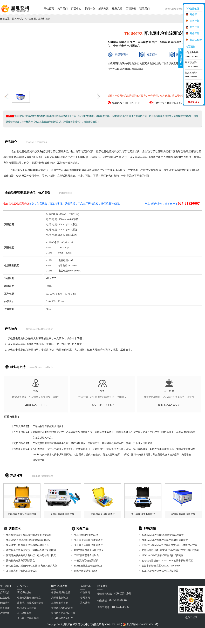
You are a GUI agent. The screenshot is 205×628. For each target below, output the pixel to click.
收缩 (180, 58)
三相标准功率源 (59, 603)
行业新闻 (85, 592)
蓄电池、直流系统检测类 (30, 603)
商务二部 (194, 27)
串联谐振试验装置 (26, 608)
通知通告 (85, 603)
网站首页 (49, 8)
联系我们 (144, 8)
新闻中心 (90, 8)
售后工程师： (113, 607)
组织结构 (5, 603)
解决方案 (103, 8)
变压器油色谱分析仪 (62, 618)
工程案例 (131, 8)
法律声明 (5, 613)
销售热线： (112, 600)
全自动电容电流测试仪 (24, 151)
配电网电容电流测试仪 (55, 151)
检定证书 (148, 54)
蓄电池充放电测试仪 (62, 608)
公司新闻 (85, 597)
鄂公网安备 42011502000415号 (142, 624)
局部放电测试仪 (59, 597)
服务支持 (117, 8)
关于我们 (62, 8)
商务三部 (194, 33)
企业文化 (5, 597)
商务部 (193, 14)
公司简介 (5, 592)
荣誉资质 (5, 608)
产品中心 (76, 8)
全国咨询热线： (114, 593)
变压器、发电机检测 (39, 18)
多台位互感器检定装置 (63, 613)
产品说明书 (118, 54)
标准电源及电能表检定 (29, 597)
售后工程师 (196, 39)
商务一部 (194, 20)
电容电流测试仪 (19, 338)
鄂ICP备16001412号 (112, 624)
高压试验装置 (24, 613)
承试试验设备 (24, 592)
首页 (14, 18)
